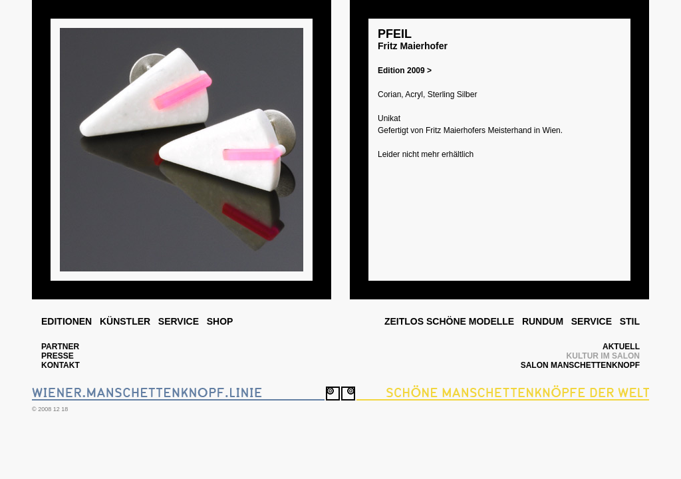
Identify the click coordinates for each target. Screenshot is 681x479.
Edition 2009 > (405, 70)
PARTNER (60, 346)
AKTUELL (621, 346)
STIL (630, 321)
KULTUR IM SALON (603, 356)
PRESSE (57, 356)
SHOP (220, 321)
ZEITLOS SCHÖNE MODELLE (449, 321)
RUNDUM (542, 321)
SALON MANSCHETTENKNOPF (580, 365)
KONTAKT (60, 365)
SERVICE (178, 321)
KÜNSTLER (125, 321)
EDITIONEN (66, 321)
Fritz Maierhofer (413, 46)
